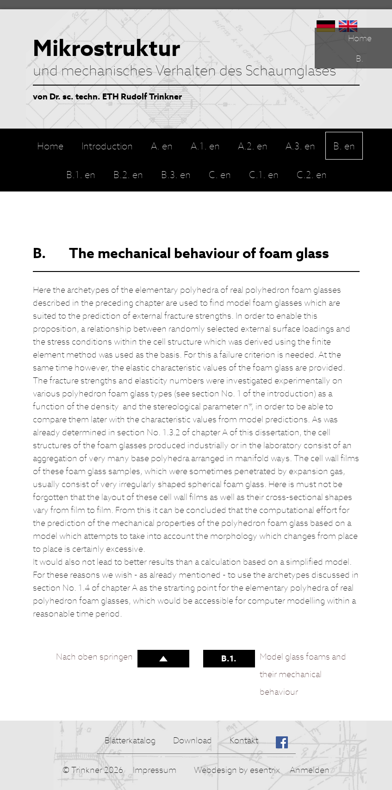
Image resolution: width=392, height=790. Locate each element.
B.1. (228, 658)
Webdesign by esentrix (237, 770)
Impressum (154, 770)
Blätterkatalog (130, 740)
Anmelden (310, 770)
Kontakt (244, 740)
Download (192, 740)
